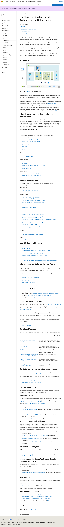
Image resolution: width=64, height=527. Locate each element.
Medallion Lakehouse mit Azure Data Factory (31, 197)
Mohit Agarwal (25, 485)
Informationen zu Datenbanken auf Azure (28, 29)
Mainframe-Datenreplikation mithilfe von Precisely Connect (34, 216)
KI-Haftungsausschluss (5, 522)
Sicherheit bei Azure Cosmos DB (26, 349)
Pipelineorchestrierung (26, 148)
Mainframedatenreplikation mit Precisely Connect (32, 438)
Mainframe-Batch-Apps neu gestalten (29, 224)
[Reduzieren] (14, 12)
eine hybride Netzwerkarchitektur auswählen (35, 403)
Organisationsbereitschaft (25, 31)
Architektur (23, 26)
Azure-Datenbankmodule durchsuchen (30, 285)
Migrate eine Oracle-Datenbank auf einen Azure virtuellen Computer (36, 250)
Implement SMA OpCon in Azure (28, 227)
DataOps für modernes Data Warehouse (30, 190)
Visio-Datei (28, 91)
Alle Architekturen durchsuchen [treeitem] (8, 18)
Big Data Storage (25, 143)
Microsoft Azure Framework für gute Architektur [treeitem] (9, 68)
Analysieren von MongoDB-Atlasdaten (30, 209)
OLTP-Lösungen (25, 163)
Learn (21, 13)
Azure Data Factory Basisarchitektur (29, 198)
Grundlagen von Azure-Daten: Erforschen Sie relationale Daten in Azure (43, 291)
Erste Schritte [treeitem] (6, 40)
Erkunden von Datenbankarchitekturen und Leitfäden (30, 28)
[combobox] (8, 15)
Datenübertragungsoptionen (28, 149)
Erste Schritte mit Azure (57, 4)
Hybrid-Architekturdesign (27, 418)
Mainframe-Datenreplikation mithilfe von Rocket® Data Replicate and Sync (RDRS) (39, 219)
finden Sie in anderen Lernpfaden (41, 297)
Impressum (3, 524)
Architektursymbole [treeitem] (6, 20)
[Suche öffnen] (57, 2)
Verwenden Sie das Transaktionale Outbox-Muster (32, 155)
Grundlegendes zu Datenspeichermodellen (31, 141)
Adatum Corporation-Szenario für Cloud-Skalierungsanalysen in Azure (36, 494)
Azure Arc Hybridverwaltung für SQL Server (31, 414)
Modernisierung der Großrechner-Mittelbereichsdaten (33, 222)
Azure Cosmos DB (25, 324)
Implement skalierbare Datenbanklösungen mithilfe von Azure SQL (46, 293)
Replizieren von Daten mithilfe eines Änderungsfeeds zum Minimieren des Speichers (39, 260)
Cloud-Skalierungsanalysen (25, 309)
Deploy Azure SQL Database (28, 280)
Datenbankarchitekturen (52, 103)
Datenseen (24, 166)
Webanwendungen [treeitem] (6, 66)
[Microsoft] (2, 1)
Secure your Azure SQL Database (29, 282)
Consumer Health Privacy (40, 522)
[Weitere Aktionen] (60, 13)
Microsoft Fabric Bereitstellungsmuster (30, 239)
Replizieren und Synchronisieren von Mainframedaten (33, 214)
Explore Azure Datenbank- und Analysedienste (31, 277)
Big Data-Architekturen (26, 168)
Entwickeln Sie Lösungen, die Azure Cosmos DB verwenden (39, 295)
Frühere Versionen (14, 522)
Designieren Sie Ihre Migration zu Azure (30, 284)
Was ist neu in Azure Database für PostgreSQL (31, 382)
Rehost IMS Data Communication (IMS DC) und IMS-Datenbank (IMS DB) (37, 226)
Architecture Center (30, 13)
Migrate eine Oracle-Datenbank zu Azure (30, 248)
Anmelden (61, 1)
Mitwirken (25, 522)
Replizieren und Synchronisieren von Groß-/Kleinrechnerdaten (35, 435)
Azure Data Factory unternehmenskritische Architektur (33, 202)
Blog (20, 522)
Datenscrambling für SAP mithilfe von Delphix (31, 175)
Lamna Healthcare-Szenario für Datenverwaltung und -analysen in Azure (37, 496)
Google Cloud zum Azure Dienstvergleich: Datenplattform (34, 472)
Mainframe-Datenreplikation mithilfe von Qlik (31, 217)
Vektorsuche (24, 146)
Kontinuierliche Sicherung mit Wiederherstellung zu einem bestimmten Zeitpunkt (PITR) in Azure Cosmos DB (29, 356)
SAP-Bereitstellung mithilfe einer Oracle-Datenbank (32, 234)
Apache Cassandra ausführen (28, 156)
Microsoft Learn (23, 267)
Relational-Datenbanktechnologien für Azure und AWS (33, 469)
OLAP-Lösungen (25, 161)
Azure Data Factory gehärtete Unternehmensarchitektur (33, 200)
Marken (9, 524)
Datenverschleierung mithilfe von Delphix (30, 173)
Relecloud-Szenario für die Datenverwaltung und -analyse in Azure (36, 498)
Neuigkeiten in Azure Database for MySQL (30, 384)
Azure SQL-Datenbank (26, 325)
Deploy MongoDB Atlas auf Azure (29, 207)
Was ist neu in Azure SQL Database (29, 380)
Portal (50, 4)
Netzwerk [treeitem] (5, 59)
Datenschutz (30, 522)
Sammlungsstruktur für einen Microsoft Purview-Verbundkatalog (35, 177)
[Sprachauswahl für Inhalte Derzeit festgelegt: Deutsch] (4, 520)
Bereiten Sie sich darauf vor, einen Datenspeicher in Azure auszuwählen (37, 139)
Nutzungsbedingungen (51, 522)
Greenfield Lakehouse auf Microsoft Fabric (30, 191)
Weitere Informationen (51, 500)
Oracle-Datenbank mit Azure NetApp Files (30, 233)
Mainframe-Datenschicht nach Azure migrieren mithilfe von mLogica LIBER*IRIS (38, 221)
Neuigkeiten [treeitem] (4, 22)
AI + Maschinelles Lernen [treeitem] (8, 32)
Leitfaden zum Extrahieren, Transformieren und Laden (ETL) (34, 165)
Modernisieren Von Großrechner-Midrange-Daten (32, 431)
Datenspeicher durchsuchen (28, 144)
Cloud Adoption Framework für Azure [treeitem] (8, 71)
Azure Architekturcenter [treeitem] (6, 16)
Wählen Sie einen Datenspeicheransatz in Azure (32, 279)
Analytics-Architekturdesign (27, 454)
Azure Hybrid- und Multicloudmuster (29, 409)
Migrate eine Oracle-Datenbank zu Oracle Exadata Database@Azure (36, 252)
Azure (24, 13)
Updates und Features (35, 373)
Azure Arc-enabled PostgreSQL (28, 406)
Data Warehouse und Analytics (28, 455)
